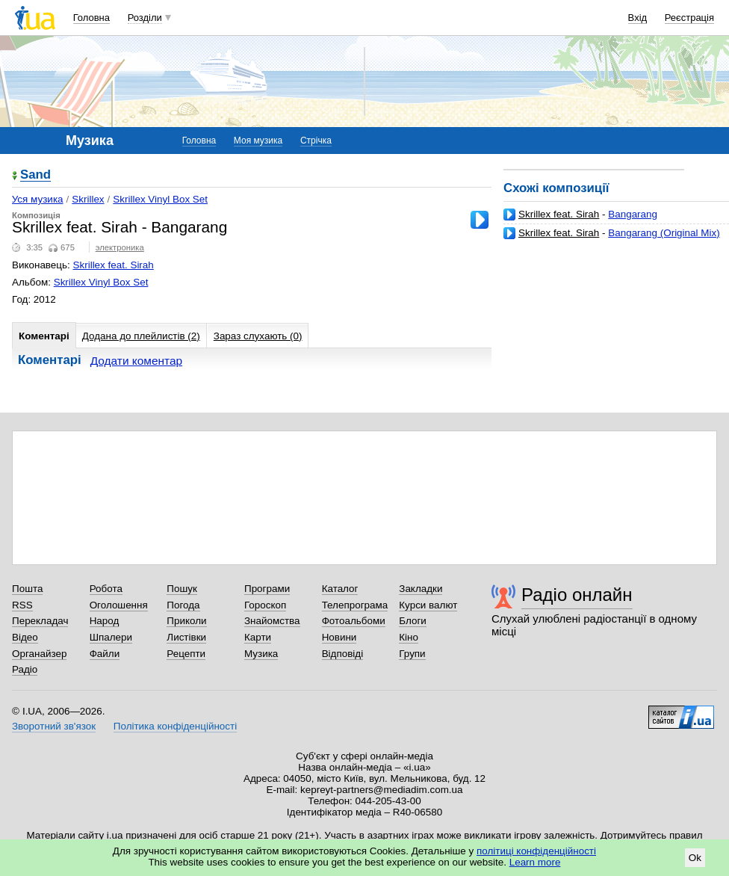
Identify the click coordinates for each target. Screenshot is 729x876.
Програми (267, 588)
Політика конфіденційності (175, 726)
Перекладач (40, 620)
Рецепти (186, 653)
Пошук (182, 588)
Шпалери (111, 637)
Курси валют (428, 605)
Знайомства (272, 620)
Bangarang (632, 214)
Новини (339, 637)
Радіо (24, 669)
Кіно (408, 637)
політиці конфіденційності (536, 851)
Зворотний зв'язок (54, 726)
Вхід (638, 17)
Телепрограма (355, 605)
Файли (105, 653)
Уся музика (37, 199)
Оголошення (119, 605)
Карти (257, 637)
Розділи (145, 17)
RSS (22, 605)
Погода (183, 605)
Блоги (412, 620)
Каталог (340, 588)
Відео (25, 637)
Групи (412, 653)
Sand (35, 175)
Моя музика (258, 140)
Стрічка (316, 140)
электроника (120, 247)
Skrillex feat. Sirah (558, 214)
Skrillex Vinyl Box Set (160, 199)
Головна (91, 17)
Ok (695, 857)
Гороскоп (265, 605)
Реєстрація (689, 17)
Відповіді (343, 653)
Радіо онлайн (577, 594)
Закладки (420, 588)
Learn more (535, 862)
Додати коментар (136, 360)
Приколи (186, 620)
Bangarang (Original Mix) (663, 232)
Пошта (27, 588)
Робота (106, 588)
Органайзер (39, 653)
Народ (105, 620)
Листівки (186, 637)
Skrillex (88, 199)
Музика (261, 653)
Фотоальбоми (353, 620)
